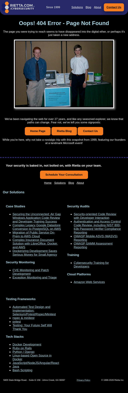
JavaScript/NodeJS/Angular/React (35, 363)
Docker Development (26, 344)
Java (15, 366)
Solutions (77, 7)
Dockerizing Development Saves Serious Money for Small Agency (34, 252)
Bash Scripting (22, 370)
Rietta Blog (64, 131)
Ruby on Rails (22, 348)
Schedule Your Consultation (63, 174)
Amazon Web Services (89, 282)
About (97, 7)
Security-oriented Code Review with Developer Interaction (95, 216)
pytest (16, 321)
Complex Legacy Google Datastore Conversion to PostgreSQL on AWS (36, 227)
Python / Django (23, 352)
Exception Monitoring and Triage (34, 277)
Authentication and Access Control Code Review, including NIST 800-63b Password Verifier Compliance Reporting (97, 227)
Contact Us (113, 7)
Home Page (37, 131)
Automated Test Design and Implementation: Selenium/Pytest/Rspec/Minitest (34, 310)
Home (48, 182)
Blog (88, 7)
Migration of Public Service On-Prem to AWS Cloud (33, 234)
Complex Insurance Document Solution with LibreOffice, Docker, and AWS (35, 243)
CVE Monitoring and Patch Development (30, 272)
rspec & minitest (23, 318)
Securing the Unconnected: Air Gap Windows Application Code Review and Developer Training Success (36, 217)
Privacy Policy (83, 380)
